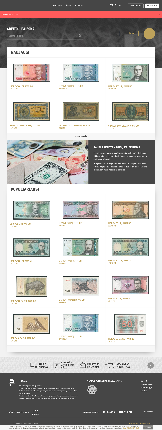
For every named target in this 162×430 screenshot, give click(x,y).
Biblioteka (79, 5)
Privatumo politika (145, 423)
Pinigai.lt (5, 5)
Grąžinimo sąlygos (146, 387)
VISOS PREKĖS (81, 136)
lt (121, 6)
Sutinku (148, 427)
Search (23, 9)
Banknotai (57, 5)
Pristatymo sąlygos (147, 384)
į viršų (150, 365)
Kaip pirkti (144, 381)
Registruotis (135, 6)
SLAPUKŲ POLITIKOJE (131, 428)
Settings (16, 9)
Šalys (68, 5)
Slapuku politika (134, 423)
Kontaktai (144, 391)
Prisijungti (152, 6)
